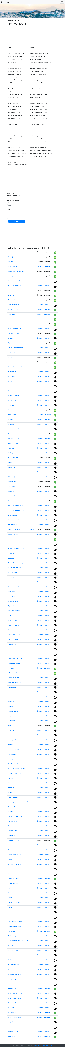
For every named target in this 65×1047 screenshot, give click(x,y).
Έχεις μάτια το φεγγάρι (14, 610)
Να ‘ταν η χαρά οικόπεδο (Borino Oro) (18, 802)
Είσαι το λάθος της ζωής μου (16, 271)
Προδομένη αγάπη (13, 936)
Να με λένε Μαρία (13, 797)
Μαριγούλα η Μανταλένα (14, 328)
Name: (10, 202)
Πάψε (9, 888)
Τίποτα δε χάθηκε (13, 1003)
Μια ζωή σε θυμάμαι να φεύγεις (16, 768)
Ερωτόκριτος (11, 596)
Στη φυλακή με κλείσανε (14, 955)
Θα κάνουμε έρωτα (13, 983)
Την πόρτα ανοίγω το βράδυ (15, 993)
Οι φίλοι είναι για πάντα (14, 864)
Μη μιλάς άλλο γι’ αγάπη (14, 763)
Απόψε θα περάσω (13, 252)
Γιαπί (9, 649)
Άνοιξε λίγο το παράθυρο (15, 429)
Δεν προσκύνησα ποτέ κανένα (16, 505)
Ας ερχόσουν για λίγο (14, 457)
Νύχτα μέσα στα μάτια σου (15, 816)
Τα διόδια (10, 969)
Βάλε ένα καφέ (12, 481)
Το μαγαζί (10, 390)
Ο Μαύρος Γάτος (12, 830)
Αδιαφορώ (11, 405)
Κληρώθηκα (11, 716)
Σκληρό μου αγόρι (13, 950)
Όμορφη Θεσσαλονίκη (14, 878)
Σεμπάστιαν (11, 945)
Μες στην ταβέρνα (13, 759)
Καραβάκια (11, 701)
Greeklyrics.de (5, 2)
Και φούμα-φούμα (13, 314)
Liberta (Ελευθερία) (13, 740)
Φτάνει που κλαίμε (13, 620)
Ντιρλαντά (11, 811)
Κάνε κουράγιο (12, 697)
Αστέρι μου (11, 462)
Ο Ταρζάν (10, 338)
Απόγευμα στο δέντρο (14, 443)
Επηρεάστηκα (11, 591)
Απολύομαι (11, 448)
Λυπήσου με (11, 744)
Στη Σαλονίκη (11, 960)
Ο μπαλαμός (11, 835)
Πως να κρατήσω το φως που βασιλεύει (18, 940)
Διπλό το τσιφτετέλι (13, 520)
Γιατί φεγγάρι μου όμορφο (15, 658)
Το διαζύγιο (11, 386)
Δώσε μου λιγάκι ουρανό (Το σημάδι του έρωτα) (21, 529)
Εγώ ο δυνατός (12, 544)
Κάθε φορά (11, 706)
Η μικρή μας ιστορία (13, 677)
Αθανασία (10, 472)
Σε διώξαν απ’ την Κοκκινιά (15, 362)
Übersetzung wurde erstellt (44, 266)
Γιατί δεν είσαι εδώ (13, 653)
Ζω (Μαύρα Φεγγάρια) (14, 400)
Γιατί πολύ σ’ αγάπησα (14, 663)
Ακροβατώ (11, 419)
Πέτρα (10, 897)
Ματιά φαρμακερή (13, 754)
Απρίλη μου (11, 453)
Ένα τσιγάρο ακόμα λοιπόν (15, 582)
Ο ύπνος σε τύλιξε (13, 845)
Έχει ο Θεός (11, 295)
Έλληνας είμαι (12, 276)
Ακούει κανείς (12, 414)
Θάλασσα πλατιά (12, 988)
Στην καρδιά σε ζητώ (13, 964)
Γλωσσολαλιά (11, 668)
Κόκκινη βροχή (12, 324)
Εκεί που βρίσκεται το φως (15, 563)
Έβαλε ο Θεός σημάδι (14, 534)
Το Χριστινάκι (11, 376)
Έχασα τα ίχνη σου (13, 601)
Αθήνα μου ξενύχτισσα (14, 477)
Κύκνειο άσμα (11, 730)
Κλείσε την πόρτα (13, 711)
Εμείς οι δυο (11, 577)
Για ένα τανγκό (12, 644)
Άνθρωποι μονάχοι (13, 434)
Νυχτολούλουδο (12, 821)
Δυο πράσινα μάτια (13, 524)
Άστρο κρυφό (11, 467)
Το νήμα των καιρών (13, 395)
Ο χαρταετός (11, 850)
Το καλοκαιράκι (12, 1012)
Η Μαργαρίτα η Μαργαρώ (15, 673)
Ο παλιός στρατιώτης (14, 840)
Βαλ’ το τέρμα (12, 261)
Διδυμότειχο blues (13, 515)
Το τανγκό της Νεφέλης (14, 1017)
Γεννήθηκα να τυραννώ (14, 634)
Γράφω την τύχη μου (13, 304)
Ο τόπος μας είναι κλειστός (15, 347)
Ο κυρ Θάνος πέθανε (13, 826)
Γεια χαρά (10, 630)
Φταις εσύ (11, 615)
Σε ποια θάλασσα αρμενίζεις (15, 367)
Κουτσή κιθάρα (12, 720)
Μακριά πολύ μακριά (13, 749)
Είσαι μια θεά (11, 558)
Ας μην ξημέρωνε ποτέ (14, 257)
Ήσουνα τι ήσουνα (13, 309)
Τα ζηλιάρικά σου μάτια (14, 974)
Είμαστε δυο (11, 553)
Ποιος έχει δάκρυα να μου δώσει (17, 921)
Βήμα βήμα (11, 491)
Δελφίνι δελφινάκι (13, 266)
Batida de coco (12, 486)
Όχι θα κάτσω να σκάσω (14, 883)
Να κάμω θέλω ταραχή (14, 333)
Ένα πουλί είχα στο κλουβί (15, 280)
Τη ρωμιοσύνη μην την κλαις (15, 979)
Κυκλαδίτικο (11, 725)
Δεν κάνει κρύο (12, 500)
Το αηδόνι (10, 381)
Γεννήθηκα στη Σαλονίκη (14, 639)
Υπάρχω (10, 1027)
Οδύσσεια (10, 859)
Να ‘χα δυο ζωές (12, 807)
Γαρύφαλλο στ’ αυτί (13, 625)
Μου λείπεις (11, 783)
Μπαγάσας (11, 787)
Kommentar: (11, 209)
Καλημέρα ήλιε (12, 319)
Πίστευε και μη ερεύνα (14, 902)
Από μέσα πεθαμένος (13, 438)
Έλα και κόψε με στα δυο (14, 567)
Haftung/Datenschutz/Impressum (43, 1045)
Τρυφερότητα (11, 1022)
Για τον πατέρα (12, 300)
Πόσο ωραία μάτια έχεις (14, 926)
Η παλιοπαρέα (12, 687)
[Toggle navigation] (62, 2)
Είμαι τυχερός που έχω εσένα (16, 548)
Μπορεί (10, 792)
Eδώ (9, 539)
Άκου (9, 410)
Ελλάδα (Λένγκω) (12, 572)
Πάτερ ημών (11, 893)
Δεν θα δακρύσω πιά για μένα (16, 510)
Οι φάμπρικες (12, 352)
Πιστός (10, 907)
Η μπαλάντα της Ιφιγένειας (15, 682)
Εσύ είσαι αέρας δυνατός (14, 285)
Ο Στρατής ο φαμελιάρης (14, 854)
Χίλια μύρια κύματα (13, 1031)
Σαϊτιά (10, 357)
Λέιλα (9, 735)
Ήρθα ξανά (11, 692)
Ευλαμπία (10, 290)
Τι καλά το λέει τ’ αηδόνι (14, 998)
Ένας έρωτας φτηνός (13, 587)
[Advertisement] (32, 36)
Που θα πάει (11, 931)
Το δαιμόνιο (11, 1007)
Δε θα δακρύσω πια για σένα (15, 496)
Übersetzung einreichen (43, 280)
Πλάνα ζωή (11, 912)
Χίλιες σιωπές (12, 1036)
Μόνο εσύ (10, 778)
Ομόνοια (10, 869)
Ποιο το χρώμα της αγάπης (15, 917)
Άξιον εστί (11, 424)
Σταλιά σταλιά (12, 371)
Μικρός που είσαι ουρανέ (15, 773)
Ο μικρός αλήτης (12, 343)
